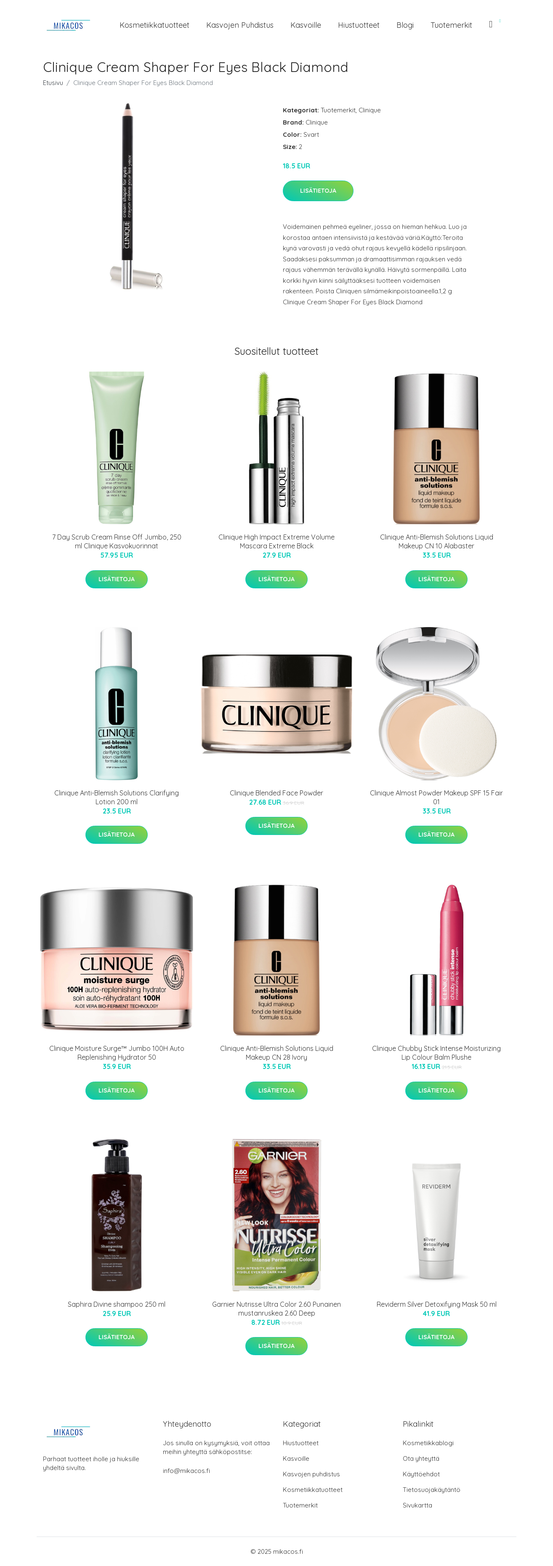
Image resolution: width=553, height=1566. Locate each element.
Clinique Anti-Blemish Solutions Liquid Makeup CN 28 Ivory (276, 1052)
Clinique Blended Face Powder (276, 793)
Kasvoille (305, 25)
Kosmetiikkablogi (428, 1443)
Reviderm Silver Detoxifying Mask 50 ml (437, 1304)
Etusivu (53, 83)
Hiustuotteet (359, 25)
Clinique (370, 110)
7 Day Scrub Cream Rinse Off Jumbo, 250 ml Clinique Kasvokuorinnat (116, 541)
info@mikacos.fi (186, 1471)
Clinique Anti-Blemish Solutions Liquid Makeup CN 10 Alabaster (436, 541)
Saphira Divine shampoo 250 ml (116, 1304)
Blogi (405, 25)
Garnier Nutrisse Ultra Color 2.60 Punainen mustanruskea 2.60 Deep (276, 1308)
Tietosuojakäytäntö (431, 1490)
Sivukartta (417, 1505)
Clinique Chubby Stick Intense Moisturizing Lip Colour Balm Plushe (436, 1052)
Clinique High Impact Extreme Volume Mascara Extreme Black (276, 541)
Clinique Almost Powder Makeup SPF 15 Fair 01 (436, 797)
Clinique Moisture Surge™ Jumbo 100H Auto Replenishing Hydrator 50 (116, 1052)
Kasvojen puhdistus (240, 25)
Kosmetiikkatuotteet (154, 25)
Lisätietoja (318, 190)
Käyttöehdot (421, 1474)
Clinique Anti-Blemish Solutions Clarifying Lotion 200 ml (116, 797)
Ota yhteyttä (421, 1458)
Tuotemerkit (451, 25)
